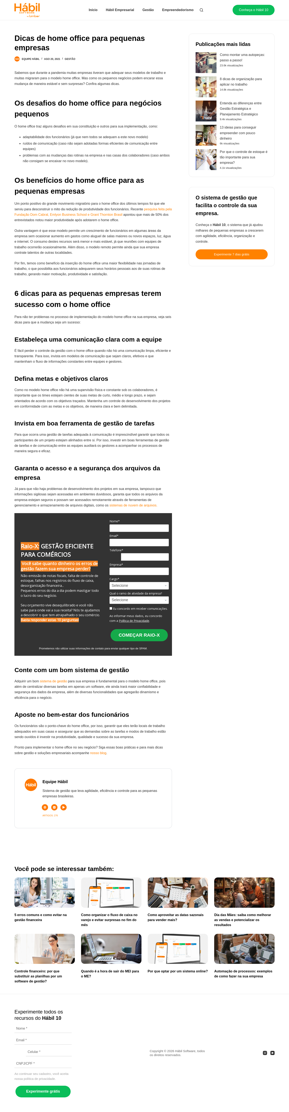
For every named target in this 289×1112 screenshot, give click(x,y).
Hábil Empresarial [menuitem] (120, 10)
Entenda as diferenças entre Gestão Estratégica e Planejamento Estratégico (241, 108)
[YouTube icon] (63, 807)
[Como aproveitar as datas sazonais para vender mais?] (178, 892)
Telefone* (116, 550)
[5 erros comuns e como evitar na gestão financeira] (44, 892)
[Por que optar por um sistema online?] (178, 949)
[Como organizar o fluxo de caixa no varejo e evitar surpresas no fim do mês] (111, 892)
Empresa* (116, 565)
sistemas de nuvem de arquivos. (133, 505)
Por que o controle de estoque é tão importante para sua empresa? (243, 157)
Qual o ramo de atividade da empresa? (135, 593)
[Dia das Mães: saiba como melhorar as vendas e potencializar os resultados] (244, 892)
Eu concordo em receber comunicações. (138, 609)
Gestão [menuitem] (148, 10)
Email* (113, 536)
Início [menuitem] (93, 10)
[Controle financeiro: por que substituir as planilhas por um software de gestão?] (44, 949)
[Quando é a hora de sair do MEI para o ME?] (111, 949)
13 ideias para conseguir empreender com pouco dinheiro (238, 133)
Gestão (70, 59)
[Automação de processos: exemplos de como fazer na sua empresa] (244, 949)
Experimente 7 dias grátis (231, 254)
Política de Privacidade (134, 621)
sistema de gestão (53, 681)
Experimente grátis (43, 1091)
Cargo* (114, 579)
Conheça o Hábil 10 (253, 10)
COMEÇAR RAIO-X (139, 635)
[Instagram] (265, 1053)
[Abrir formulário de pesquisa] (201, 10)
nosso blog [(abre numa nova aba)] (98, 753)
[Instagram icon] (54, 807)
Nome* (114, 521)
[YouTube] (272, 1053)
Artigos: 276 (50, 815)
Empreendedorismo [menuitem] (178, 10)
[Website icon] (45, 807)
